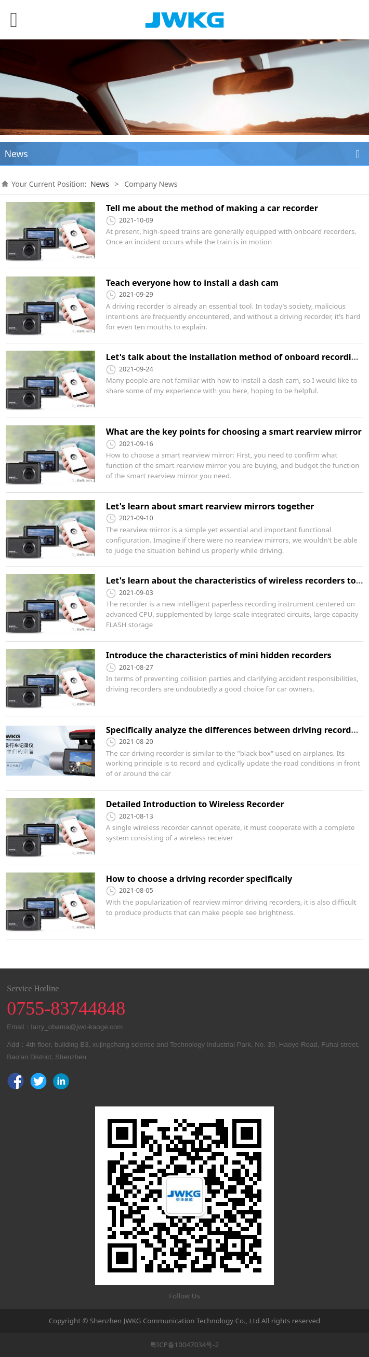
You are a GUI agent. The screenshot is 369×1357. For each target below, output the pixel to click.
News (99, 184)
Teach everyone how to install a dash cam (192, 282)
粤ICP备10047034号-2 (184, 1344)
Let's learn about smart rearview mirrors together (210, 506)
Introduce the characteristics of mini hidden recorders (219, 655)
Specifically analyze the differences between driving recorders (235, 730)
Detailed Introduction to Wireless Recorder (195, 804)
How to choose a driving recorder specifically (199, 878)
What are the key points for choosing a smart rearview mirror (234, 431)
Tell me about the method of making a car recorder (212, 208)
